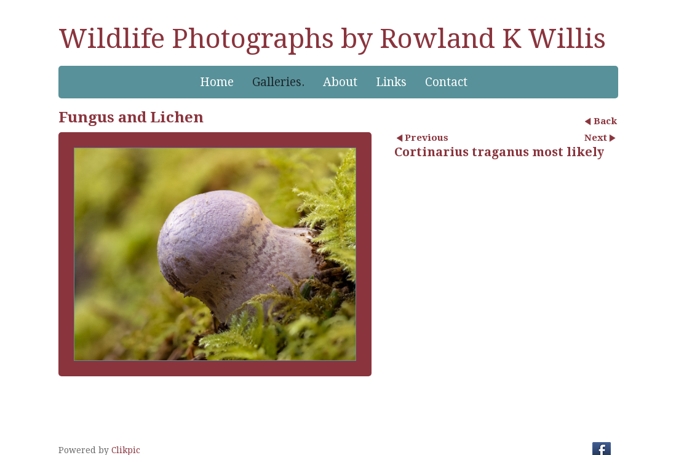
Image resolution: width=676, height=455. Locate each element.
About (340, 82)
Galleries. (278, 82)
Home (217, 82)
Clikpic (125, 450)
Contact (446, 82)
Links (391, 82)
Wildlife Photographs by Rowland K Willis (332, 39)
